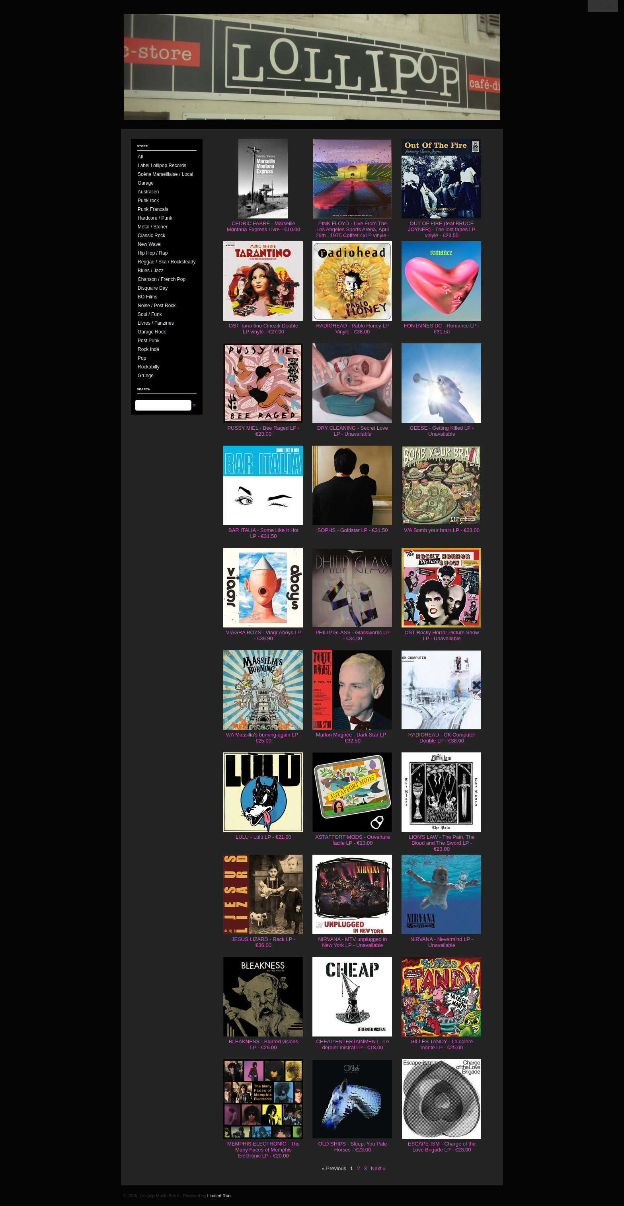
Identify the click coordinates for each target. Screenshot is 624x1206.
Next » (378, 1168)
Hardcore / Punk (155, 218)
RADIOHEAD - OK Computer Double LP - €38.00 (441, 738)
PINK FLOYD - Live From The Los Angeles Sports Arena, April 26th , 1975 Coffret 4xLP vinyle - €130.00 (352, 232)
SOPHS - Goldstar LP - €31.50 (353, 530)
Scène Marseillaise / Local (165, 174)
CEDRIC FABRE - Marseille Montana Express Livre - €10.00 (263, 226)
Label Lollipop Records (162, 165)
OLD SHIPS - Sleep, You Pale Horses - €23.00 (352, 1147)
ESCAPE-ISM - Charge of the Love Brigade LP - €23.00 (442, 1147)
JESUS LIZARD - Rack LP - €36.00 (263, 942)
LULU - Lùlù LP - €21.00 (263, 837)
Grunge (146, 375)
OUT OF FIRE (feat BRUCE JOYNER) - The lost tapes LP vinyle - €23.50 (442, 229)
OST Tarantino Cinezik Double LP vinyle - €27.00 (263, 329)
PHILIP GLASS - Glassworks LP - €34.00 (353, 635)
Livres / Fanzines (156, 323)
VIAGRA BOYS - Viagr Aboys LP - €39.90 (263, 635)
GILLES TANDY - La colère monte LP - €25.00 (442, 1044)
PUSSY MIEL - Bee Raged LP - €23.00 (263, 431)
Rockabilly (149, 367)
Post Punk (149, 340)
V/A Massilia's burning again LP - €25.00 (263, 738)
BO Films (147, 297)
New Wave (149, 244)
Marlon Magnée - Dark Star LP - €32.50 (352, 738)
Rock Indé (148, 349)
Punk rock (148, 200)
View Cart (603, 6)
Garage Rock (152, 332)
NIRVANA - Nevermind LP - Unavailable (441, 942)
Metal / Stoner (153, 227)
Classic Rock (151, 235)
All (140, 157)
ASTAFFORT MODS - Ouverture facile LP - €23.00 (352, 840)
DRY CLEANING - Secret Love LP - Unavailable (352, 431)
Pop (142, 358)
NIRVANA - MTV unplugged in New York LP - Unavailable (352, 942)
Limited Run (219, 1195)
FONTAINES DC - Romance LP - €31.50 (442, 329)
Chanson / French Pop (161, 279)
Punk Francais (153, 209)
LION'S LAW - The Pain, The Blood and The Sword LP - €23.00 (442, 843)
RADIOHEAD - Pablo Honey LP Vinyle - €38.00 (352, 329)
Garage (146, 183)
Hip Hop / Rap (153, 253)
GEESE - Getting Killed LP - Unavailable (442, 431)
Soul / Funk (150, 314)
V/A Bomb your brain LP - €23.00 (442, 530)
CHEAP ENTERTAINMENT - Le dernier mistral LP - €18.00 (352, 1044)
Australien (148, 192)
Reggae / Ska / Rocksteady (166, 262)
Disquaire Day (153, 288)
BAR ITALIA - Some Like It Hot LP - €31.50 (263, 533)
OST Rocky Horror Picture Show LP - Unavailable (442, 635)
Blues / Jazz (151, 270)
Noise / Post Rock (157, 305)
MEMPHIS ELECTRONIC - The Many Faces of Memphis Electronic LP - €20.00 (263, 1150)
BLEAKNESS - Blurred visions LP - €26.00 (263, 1044)
